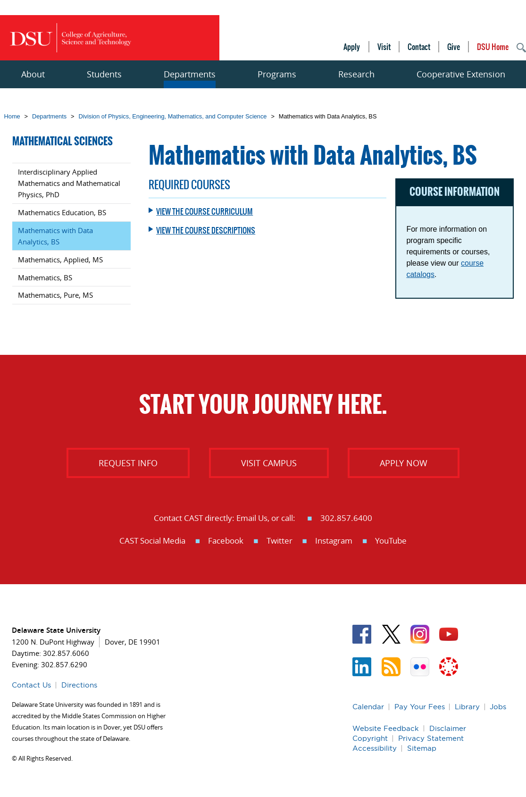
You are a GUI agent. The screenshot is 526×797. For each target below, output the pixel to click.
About (33, 74)
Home (12, 116)
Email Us (251, 517)
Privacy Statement (431, 738)
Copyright (370, 738)
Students (104, 74)
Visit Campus (269, 463)
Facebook (225, 540)
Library (467, 707)
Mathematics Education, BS (62, 212)
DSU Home (493, 46)
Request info (128, 463)
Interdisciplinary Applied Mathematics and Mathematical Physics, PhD (69, 183)
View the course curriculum (204, 211)
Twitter (279, 540)
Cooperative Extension (461, 74)
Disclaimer (447, 728)
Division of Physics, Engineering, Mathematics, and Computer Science (172, 116)
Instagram (333, 540)
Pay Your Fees (419, 707)
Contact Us (31, 685)
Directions (79, 685)
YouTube (391, 540)
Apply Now (403, 463)
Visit (384, 46)
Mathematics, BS (45, 277)
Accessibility (374, 748)
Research (356, 74)
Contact (419, 46)
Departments (190, 74)
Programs (277, 74)
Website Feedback (385, 728)
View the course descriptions (205, 230)
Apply (351, 46)
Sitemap (421, 748)
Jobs (498, 707)
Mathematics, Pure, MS (55, 295)
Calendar (368, 707)
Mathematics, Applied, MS (60, 259)
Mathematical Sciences (62, 141)
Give (453, 46)
